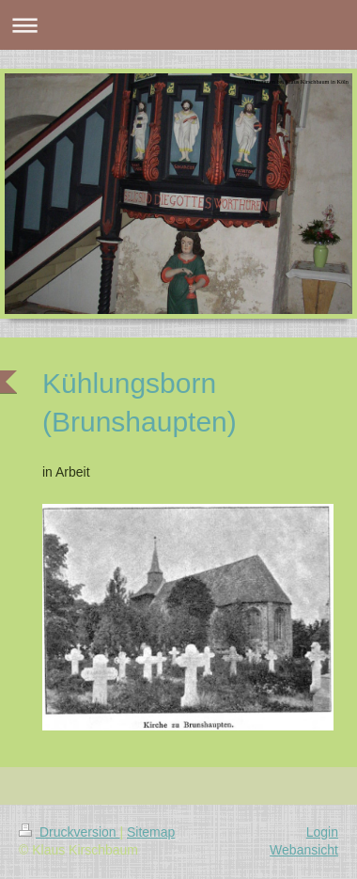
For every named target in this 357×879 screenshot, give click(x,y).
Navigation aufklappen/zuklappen (178, 25)
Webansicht (304, 849)
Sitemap (151, 832)
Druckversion (69, 832)
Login (322, 832)
